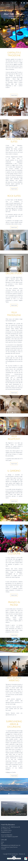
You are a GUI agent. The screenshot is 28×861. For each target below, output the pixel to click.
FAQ (2, 843)
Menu (2, 3)
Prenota (14, 3)
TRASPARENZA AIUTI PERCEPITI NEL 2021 (11, 845)
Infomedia (14, 855)
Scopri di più (14, 95)
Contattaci (3, 848)
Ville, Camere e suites (8, 4)
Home (2, 842)
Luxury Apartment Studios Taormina (9, 847)
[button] (1, 107)
